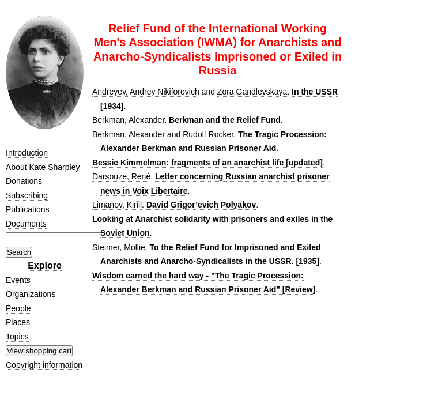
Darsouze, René (121, 176)
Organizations (30, 294)
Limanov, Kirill (117, 204)
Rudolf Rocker (208, 134)
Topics (17, 336)
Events (18, 280)
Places (18, 322)
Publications (28, 209)
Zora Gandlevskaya (252, 91)
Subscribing (27, 195)
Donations (24, 181)
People (18, 308)
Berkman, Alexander (128, 119)
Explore (45, 265)
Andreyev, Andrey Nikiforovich (145, 91)
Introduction (27, 152)
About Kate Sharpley (43, 167)
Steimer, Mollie (118, 247)
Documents (26, 223)
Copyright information (44, 364)
